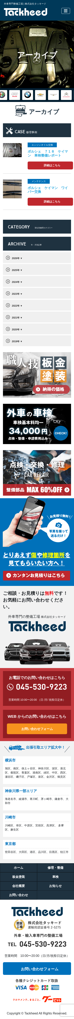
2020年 (16, 329)
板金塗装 (18, 876)
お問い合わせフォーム (37, 729)
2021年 (16, 317)
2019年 (16, 341)
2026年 (16, 258)
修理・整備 (55, 867)
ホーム (18, 867)
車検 (55, 876)
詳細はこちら (52, 165)
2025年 (16, 270)
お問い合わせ (18, 895)
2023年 (16, 294)
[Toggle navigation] (65, 11)
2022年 (16, 305)
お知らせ (55, 886)
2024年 (16, 282)
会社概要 (18, 886)
